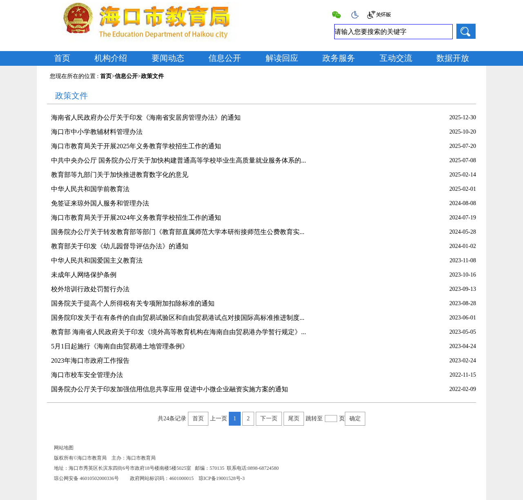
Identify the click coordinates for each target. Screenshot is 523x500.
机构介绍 (110, 58)
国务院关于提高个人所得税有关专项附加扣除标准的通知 (133, 303)
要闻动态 (168, 58)
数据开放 (452, 58)
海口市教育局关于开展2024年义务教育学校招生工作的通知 (136, 217)
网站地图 (64, 448)
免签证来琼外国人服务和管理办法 (100, 203)
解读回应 (282, 58)
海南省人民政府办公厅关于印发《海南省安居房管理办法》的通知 (146, 117)
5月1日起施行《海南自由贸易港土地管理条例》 (119, 346)
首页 (62, 58)
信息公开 (224, 58)
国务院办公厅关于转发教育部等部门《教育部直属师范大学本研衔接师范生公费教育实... (177, 231)
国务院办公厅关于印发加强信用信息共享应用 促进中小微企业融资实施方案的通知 (169, 389)
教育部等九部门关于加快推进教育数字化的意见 (119, 174)
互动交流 (396, 58)
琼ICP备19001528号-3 (222, 478)
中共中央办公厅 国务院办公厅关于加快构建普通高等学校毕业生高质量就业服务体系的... (178, 160)
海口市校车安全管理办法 (87, 374)
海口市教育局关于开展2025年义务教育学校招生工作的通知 (136, 146)
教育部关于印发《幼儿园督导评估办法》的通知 (119, 246)
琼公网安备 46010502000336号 (86, 478)
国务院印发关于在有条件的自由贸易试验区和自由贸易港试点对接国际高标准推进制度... (177, 317)
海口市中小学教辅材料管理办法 (97, 131)
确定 (355, 418)
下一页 (268, 418)
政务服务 (338, 58)
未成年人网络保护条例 (83, 274)
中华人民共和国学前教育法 (90, 188)
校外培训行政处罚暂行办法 (90, 289)
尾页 (293, 418)
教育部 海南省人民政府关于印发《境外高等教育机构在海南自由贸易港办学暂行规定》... (178, 331)
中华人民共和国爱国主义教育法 (97, 260)
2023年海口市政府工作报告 (90, 360)
